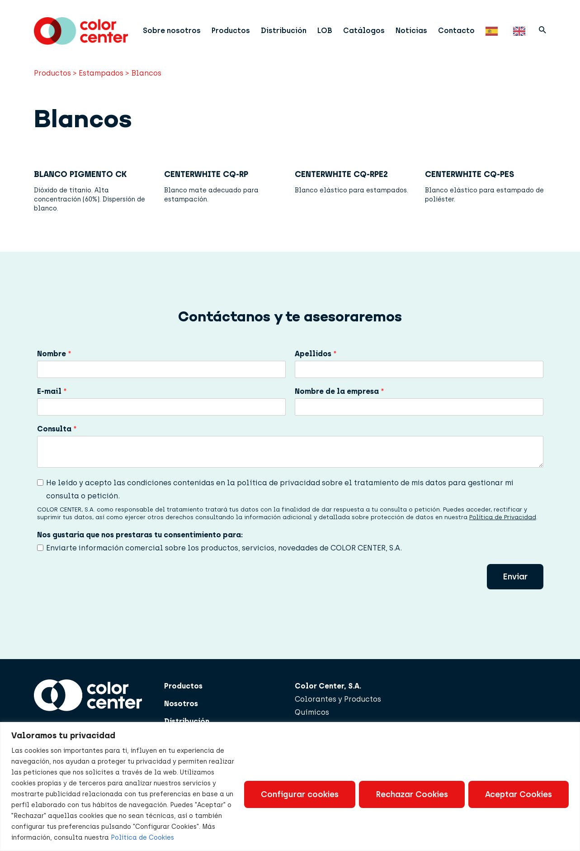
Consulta (57, 440)
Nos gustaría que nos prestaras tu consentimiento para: (140, 546)
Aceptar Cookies (518, 794)
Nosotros (181, 715)
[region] (290, 786)
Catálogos (370, 29)
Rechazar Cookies (412, 794)
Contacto (462, 29)
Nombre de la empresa (339, 403)
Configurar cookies (300, 794)
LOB (331, 29)
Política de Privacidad (502, 529)
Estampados (101, 85)
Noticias (418, 29)
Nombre (54, 365)
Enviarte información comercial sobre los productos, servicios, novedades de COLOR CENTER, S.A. (224, 559)
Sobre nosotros (178, 29)
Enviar (515, 588)
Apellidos (316, 365)
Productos (237, 29)
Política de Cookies (142, 837)
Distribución (290, 29)
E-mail (52, 403)
